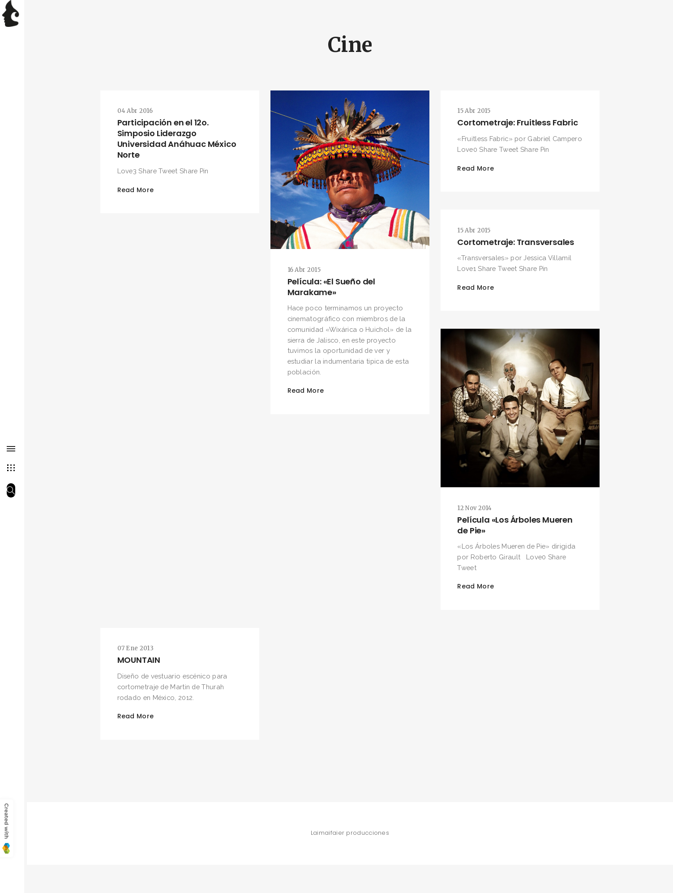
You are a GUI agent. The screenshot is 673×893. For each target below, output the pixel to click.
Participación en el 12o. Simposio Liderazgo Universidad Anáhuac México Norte (178, 139)
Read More (137, 191)
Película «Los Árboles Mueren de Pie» (516, 543)
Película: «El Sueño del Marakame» (333, 285)
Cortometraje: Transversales (517, 257)
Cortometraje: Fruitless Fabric (519, 123)
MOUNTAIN (140, 683)
